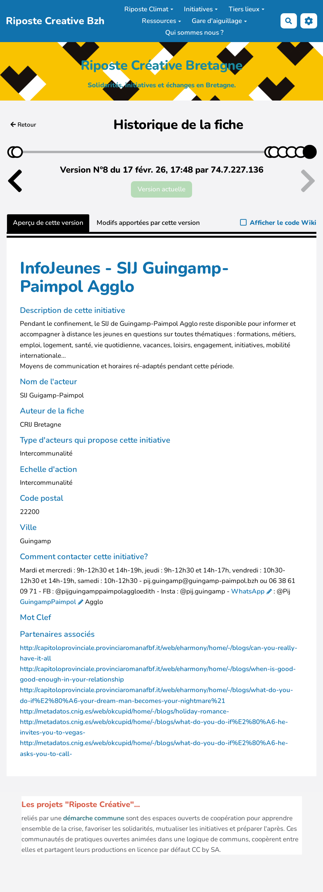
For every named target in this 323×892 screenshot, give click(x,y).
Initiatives (201, 9)
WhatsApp (248, 591)
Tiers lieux (247, 9)
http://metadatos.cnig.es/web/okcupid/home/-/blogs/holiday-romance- (124, 711)
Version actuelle (161, 189)
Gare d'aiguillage (219, 20)
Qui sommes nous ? (194, 32)
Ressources (161, 20)
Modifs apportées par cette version (148, 222)
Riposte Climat (148, 9)
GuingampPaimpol (48, 601)
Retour (23, 125)
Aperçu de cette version (48, 222)
